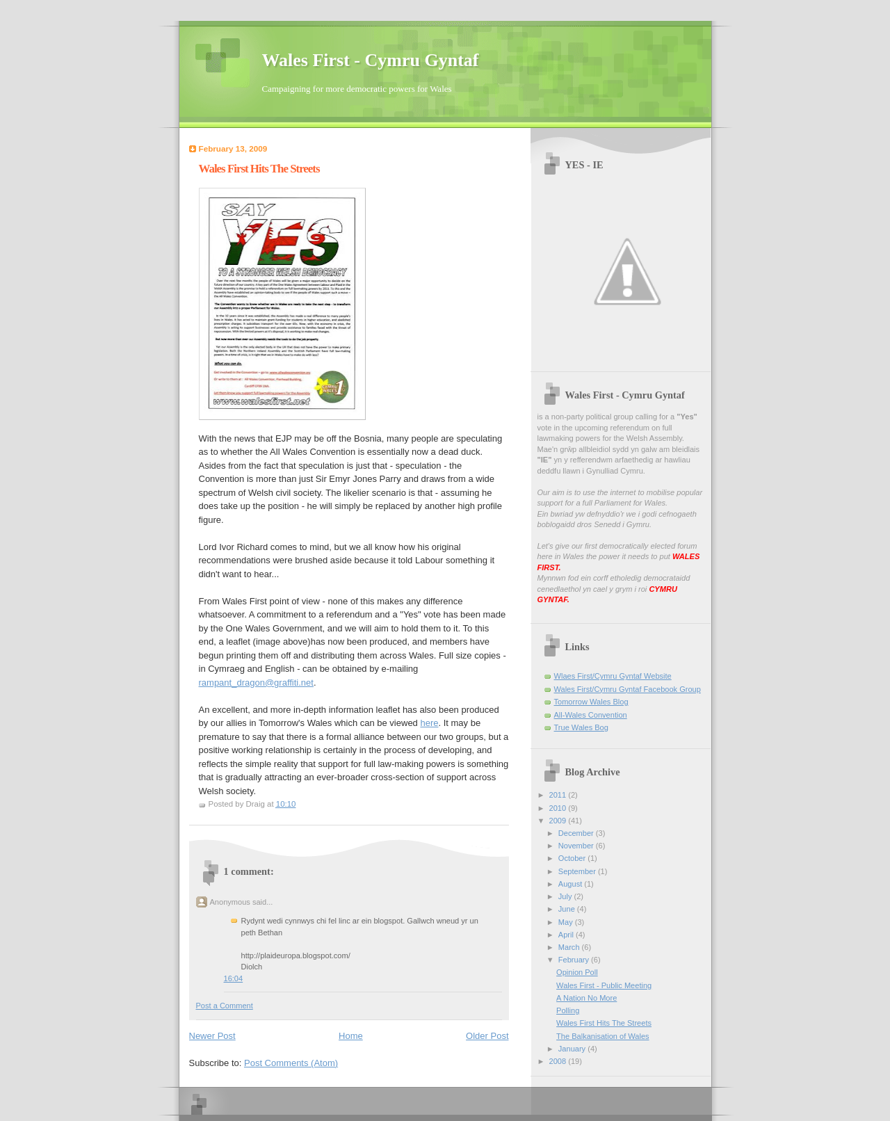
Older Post (487, 1036)
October (573, 858)
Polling (567, 1010)
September (578, 871)
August (571, 884)
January (573, 1049)
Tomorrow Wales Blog (591, 701)
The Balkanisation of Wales (602, 1036)
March (570, 947)
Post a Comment (224, 1005)
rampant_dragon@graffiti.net (256, 682)
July (566, 896)
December (577, 833)
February (574, 959)
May (566, 922)
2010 (559, 808)
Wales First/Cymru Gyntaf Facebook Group (627, 689)
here (429, 723)
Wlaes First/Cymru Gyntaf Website (613, 676)
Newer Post (212, 1036)
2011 (559, 795)
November (577, 845)
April (567, 934)
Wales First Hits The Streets (604, 1023)
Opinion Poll (577, 972)
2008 (559, 1061)
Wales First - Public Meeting (604, 985)
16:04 (233, 978)
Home (351, 1036)
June (567, 909)
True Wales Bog (581, 727)
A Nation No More (586, 998)
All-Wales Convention (590, 715)
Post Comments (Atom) (291, 1063)
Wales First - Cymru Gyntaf (370, 60)
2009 (559, 820)
